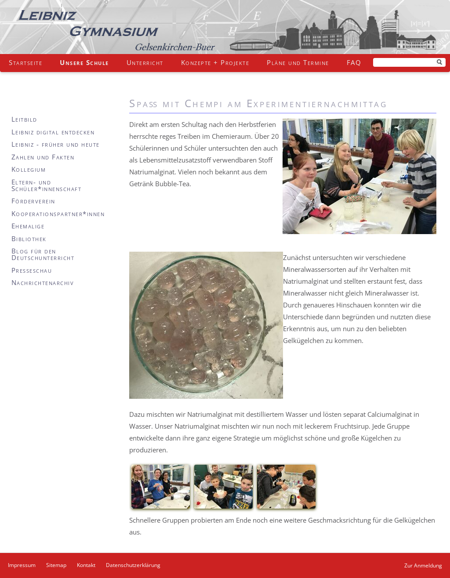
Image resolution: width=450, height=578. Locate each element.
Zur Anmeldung (423, 565)
